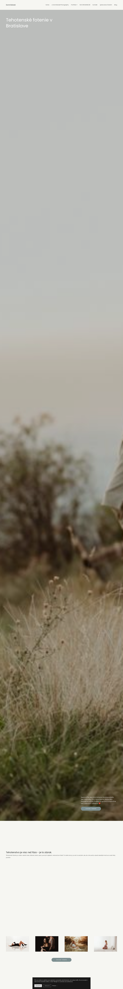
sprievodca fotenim (106, 5)
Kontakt (95, 5)
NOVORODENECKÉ (85, 5)
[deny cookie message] (47, 985)
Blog (115, 5)
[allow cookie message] (38, 985)
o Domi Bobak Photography (60, 5)
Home (47, 5)
